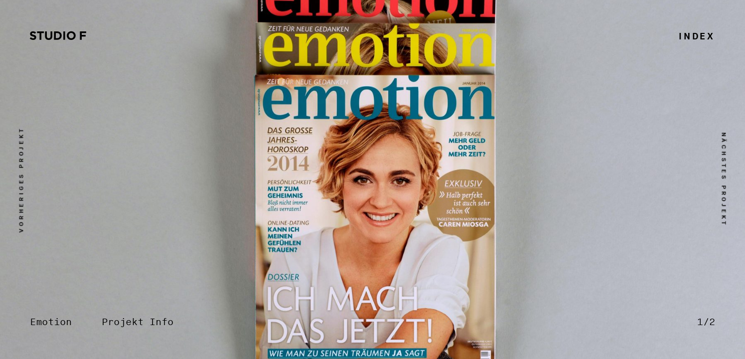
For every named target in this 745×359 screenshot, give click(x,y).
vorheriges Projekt (21, 179)
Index (697, 36)
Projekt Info (137, 322)
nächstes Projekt (724, 179)
